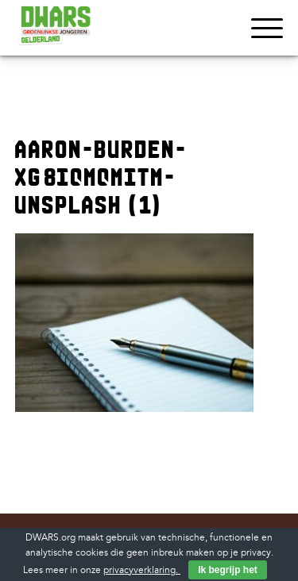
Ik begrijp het (227, 569)
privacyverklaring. (141, 570)
